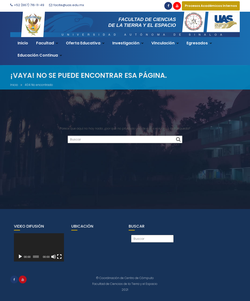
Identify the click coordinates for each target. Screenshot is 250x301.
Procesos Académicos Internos (211, 5)
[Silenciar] (53, 259)
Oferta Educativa (83, 43)
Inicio (23, 43)
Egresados (197, 43)
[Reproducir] (20, 259)
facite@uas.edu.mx (66, 5)
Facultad (45, 43)
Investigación (125, 43)
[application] (39, 251)
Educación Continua (38, 55)
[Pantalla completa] (59, 259)
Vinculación (163, 43)
